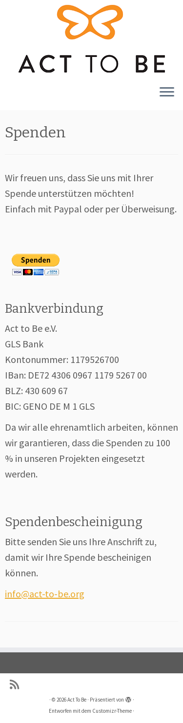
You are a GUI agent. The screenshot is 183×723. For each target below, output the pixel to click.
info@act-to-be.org (44, 594)
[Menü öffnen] (167, 92)
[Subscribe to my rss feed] (17, 684)
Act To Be (76, 699)
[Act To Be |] (91, 39)
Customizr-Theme (112, 710)
